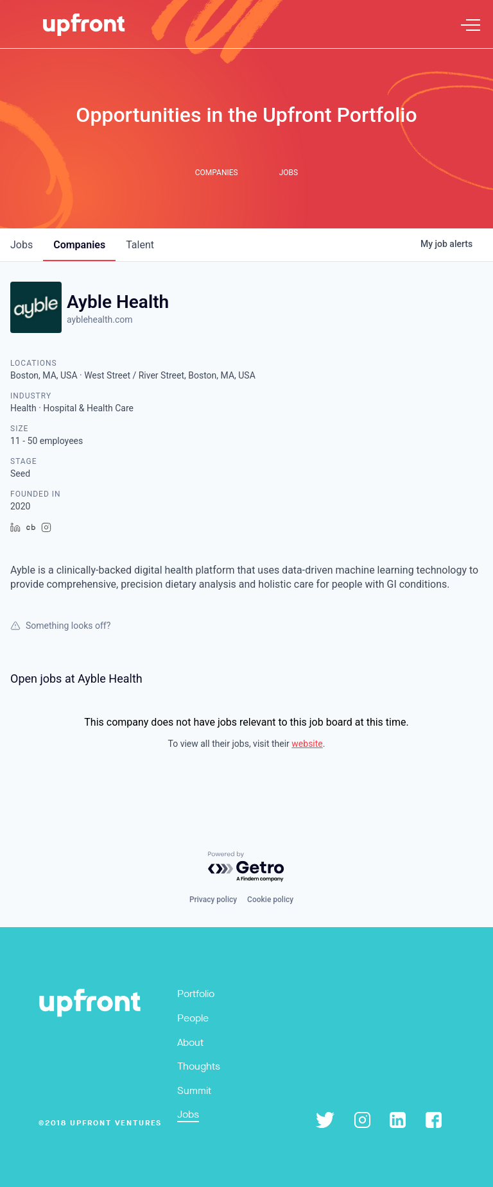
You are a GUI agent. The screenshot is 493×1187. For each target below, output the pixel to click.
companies (79, 245)
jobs (21, 245)
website (306, 744)
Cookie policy (270, 899)
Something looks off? (60, 625)
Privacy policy (213, 899)
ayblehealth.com (100, 319)
